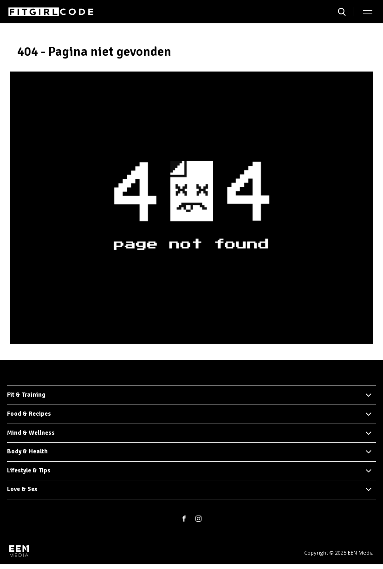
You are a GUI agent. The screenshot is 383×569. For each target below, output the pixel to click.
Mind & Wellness (31, 433)
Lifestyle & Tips (29, 470)
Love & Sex (22, 489)
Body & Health (27, 451)
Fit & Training (26, 395)
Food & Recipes (29, 414)
